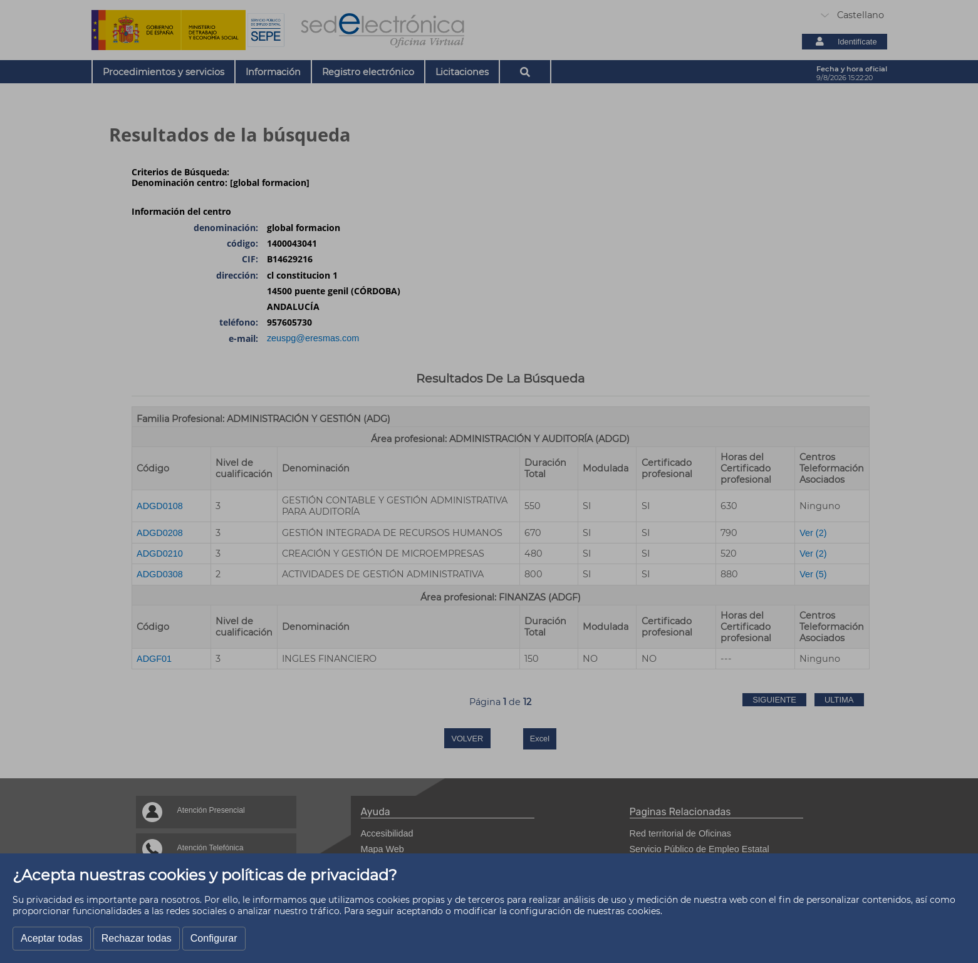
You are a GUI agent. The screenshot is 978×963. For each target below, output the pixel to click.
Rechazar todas (136, 938)
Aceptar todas (52, 938)
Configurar (213, 938)
